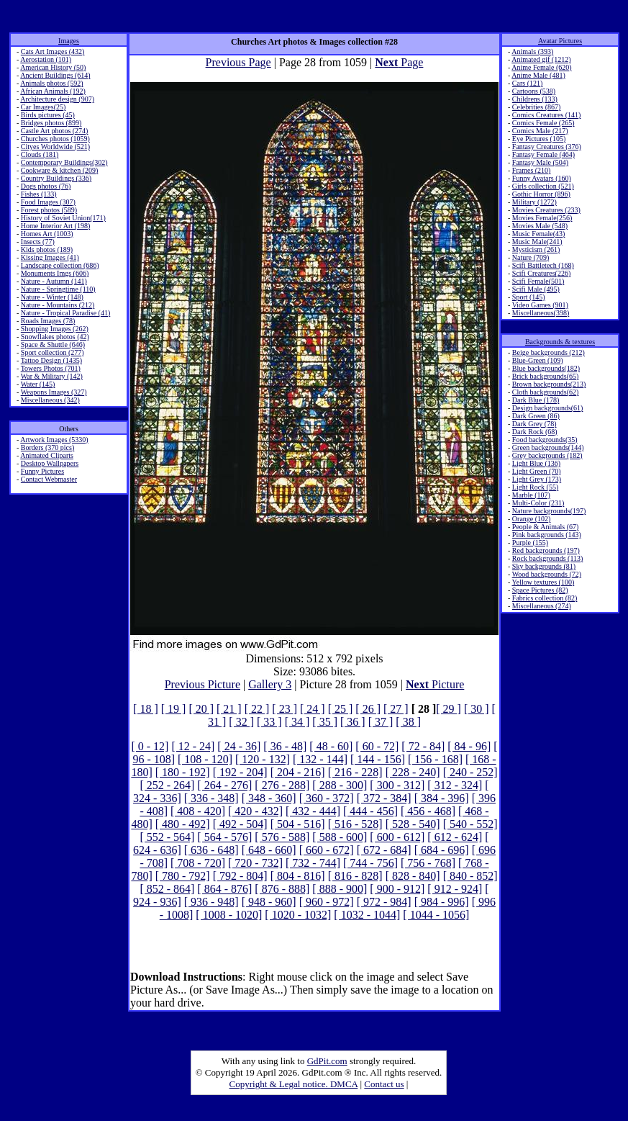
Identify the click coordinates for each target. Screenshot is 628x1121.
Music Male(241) (537, 242)
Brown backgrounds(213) (549, 384)
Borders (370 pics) (47, 447)
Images (68, 41)
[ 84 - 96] (469, 746)
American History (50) (53, 67)
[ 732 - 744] (313, 863)
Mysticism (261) (536, 249)
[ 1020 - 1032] (298, 915)
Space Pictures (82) (540, 590)
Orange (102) (531, 519)
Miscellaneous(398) (540, 313)
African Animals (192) (53, 91)
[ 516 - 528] (355, 824)
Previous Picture (202, 684)
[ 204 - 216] (297, 772)
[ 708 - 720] (197, 863)
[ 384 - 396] (441, 798)
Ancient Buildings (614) (55, 75)
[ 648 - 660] (269, 850)
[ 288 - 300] (339, 785)
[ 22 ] (257, 709)
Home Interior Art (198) (55, 226)
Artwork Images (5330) (54, 440)
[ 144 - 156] (377, 759)
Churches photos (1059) (55, 139)
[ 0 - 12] (149, 746)
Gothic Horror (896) (541, 194)
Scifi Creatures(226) (541, 273)
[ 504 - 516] (297, 824)
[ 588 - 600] (339, 837)
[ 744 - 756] (370, 863)
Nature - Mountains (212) (57, 305)
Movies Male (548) (540, 226)
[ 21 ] (229, 709)
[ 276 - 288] (282, 785)
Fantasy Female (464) (543, 154)
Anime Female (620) (541, 67)
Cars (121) (527, 83)
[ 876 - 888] (282, 889)
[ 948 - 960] (269, 902)
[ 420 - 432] (255, 811)
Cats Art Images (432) (53, 51)
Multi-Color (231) (538, 503)
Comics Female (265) (543, 123)
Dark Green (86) (536, 416)
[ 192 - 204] (240, 772)
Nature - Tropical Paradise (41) (65, 313)
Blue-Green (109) (537, 360)
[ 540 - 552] (470, 824)
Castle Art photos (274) (54, 131)
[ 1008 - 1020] (229, 915)
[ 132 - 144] (320, 759)
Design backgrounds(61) (547, 408)
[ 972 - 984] (384, 902)
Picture (435, 684)
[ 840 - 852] (470, 876)
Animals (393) (532, 51)
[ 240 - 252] (470, 772)
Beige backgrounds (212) (548, 352)
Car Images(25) (43, 107)
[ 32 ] (241, 722)
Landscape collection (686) (60, 265)
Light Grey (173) (536, 479)
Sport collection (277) (52, 352)
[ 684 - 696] (441, 850)
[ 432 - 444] (313, 811)
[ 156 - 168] (435, 759)
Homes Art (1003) (47, 234)
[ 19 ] (173, 709)
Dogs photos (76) (45, 186)
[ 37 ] (380, 722)
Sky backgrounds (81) (543, 566)
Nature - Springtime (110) (58, 289)
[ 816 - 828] (355, 876)
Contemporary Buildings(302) (64, 162)
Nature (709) (530, 257)
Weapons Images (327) (54, 392)
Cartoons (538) (533, 91)
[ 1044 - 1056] (436, 915)
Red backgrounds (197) (546, 550)
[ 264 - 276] (224, 785)
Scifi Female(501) (538, 281)
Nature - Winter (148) (52, 297)
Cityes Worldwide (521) (55, 146)
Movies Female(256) (542, 218)
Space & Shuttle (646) (53, 344)
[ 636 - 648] (211, 850)
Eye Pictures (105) (538, 139)
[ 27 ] (396, 709)
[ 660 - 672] (326, 850)
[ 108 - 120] (205, 759)
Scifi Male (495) (536, 289)
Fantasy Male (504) (540, 162)
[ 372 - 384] (384, 798)
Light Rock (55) (535, 487)
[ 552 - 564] (167, 837)
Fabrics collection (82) (545, 598)
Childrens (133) (535, 99)
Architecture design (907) (57, 99)
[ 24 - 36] (238, 746)
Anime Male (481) (538, 75)
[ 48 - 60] (330, 746)
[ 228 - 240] (413, 772)
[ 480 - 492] (182, 824)
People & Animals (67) (545, 527)
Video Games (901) (540, 305)
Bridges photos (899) (51, 123)
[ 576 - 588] (282, 837)
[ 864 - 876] (224, 889)
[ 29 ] (448, 709)
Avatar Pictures (560, 41)
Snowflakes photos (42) (55, 337)
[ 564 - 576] (224, 837)
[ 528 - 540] (413, 824)
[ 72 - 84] (423, 746)
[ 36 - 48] (284, 746)
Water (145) (38, 384)
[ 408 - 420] (197, 811)
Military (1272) (534, 202)
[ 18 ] (145, 709)
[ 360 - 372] (326, 798)
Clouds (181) (40, 154)
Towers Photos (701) (51, 368)
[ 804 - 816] (297, 876)
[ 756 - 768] (428, 863)
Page (399, 62)
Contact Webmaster (49, 479)
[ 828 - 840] (413, 876)
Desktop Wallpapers (49, 463)
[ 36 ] (352, 722)
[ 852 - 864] (167, 889)
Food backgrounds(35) (545, 440)
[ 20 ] (201, 709)
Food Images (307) (48, 202)
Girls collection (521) (543, 186)
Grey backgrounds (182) (547, 455)
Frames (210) (531, 170)
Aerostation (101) (45, 59)
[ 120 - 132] (262, 759)
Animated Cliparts (46, 455)
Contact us (384, 1084)
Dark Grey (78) (534, 424)
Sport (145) (528, 297)
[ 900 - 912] (397, 889)
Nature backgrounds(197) (549, 511)
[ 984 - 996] (441, 902)
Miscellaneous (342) (50, 400)
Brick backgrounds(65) (545, 376)
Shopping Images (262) (54, 329)
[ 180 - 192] (182, 772)
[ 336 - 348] (211, 798)
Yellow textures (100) (542, 582)
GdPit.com (327, 1060)
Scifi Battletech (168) (543, 265)
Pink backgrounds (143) (546, 535)
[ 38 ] (408, 722)
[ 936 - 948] (211, 902)
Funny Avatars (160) (541, 178)
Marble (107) (531, 495)
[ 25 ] (340, 709)
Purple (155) (530, 542)
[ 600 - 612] (397, 837)
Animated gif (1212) (540, 59)
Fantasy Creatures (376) (546, 146)
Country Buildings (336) (56, 178)
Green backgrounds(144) (548, 447)
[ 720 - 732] (255, 863)
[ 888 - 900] (339, 889)
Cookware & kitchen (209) (59, 170)
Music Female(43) (538, 234)
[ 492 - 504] (240, 824)
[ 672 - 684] (384, 850)
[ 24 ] (312, 709)
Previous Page (238, 62)
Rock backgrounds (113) (547, 558)
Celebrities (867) (536, 107)
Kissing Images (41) (50, 257)
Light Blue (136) (536, 463)
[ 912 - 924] (454, 889)
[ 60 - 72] (377, 746)
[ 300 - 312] (397, 785)
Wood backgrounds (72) (546, 574)
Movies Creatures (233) (546, 210)
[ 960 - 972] (326, 902)
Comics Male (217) (540, 131)
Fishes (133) (39, 194)
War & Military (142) (52, 376)
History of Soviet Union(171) (63, 218)
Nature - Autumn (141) (54, 281)
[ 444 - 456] (370, 811)
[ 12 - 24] (192, 746)
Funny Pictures (42, 471)
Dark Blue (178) (536, 400)
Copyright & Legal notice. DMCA (293, 1084)
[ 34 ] (297, 722)
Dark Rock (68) (535, 432)
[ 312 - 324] (454, 785)
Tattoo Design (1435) (51, 360)
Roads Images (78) (48, 321)
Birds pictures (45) (48, 115)
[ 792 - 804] (240, 876)
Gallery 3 (269, 684)
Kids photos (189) (47, 249)
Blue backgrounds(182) (546, 368)
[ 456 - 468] (428, 811)
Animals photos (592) (51, 83)
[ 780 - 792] (182, 876)
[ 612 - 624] (454, 837)
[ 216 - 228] (355, 772)
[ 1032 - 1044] (367, 915)
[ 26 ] (368, 709)
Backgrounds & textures (560, 342)
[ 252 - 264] (167, 785)
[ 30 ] (476, 709)
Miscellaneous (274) (541, 606)
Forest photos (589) (49, 210)
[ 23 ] (284, 709)
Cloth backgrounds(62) (545, 392)
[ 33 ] (269, 722)
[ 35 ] (324, 722)
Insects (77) (38, 242)
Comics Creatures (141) (546, 115)
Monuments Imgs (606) (54, 273)
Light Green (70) (536, 471)
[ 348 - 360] (269, 798)
